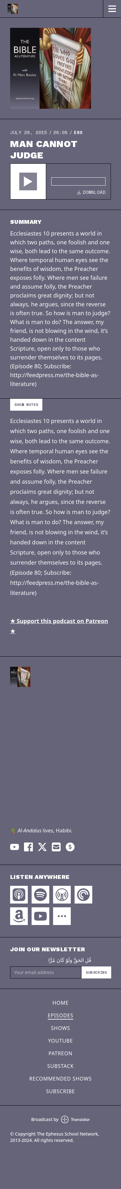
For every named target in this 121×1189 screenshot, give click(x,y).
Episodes (60, 1015)
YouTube (60, 1040)
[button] (28, 181)
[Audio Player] (60, 181)
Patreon (61, 1053)
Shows (60, 1028)
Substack (60, 1066)
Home (60, 1002)
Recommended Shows (60, 1078)
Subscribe (96, 972)
